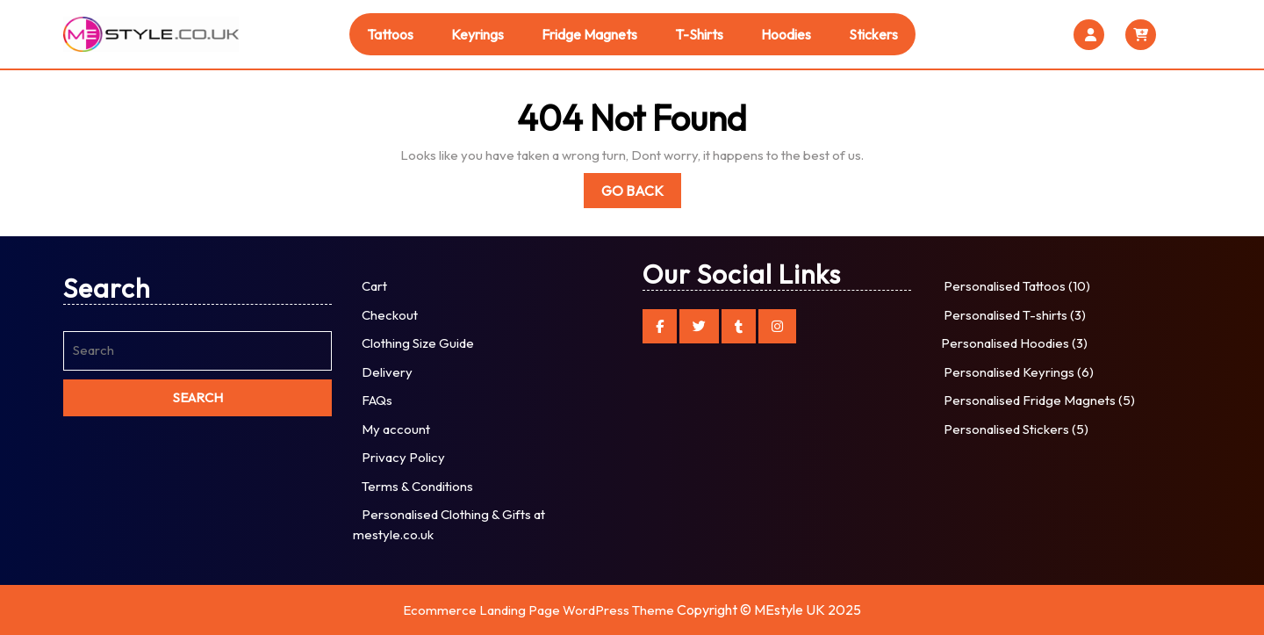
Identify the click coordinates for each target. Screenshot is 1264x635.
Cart (374, 286)
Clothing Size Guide (418, 343)
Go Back (641, 193)
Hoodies (786, 34)
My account (396, 429)
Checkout (390, 315)
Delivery (387, 372)
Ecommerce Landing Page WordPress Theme (538, 610)
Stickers (873, 34)
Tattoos (390, 34)
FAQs (377, 400)
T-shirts (699, 34)
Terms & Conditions (417, 486)
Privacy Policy (403, 457)
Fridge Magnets (589, 34)
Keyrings (477, 34)
